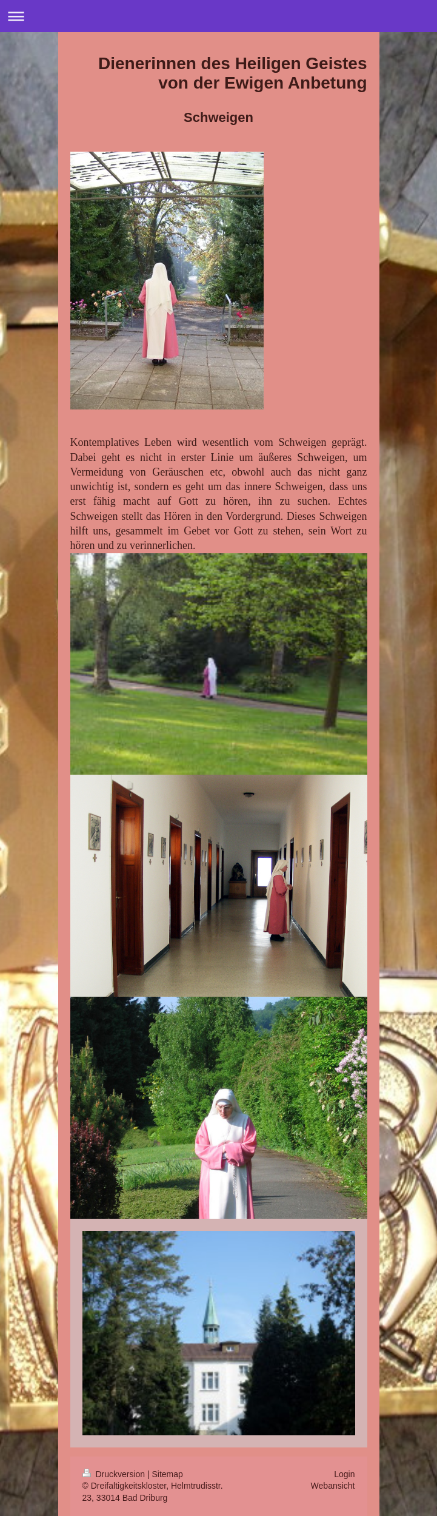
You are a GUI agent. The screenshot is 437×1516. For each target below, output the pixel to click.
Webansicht (333, 1486)
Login (344, 1474)
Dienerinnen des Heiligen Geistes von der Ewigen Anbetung (232, 73)
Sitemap (167, 1474)
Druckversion (114, 1474)
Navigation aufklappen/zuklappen (218, 16)
